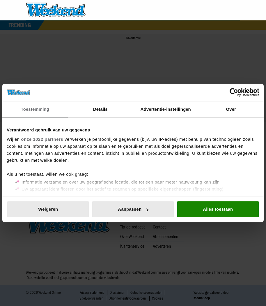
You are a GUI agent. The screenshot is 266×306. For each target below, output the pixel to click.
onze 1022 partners (42, 139)
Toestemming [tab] (35, 109)
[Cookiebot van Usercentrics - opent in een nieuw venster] (233, 92)
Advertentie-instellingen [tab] (166, 109)
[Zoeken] (235, 10)
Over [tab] (231, 109)
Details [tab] (100, 109)
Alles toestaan (218, 209)
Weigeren (48, 209)
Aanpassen (133, 209)
